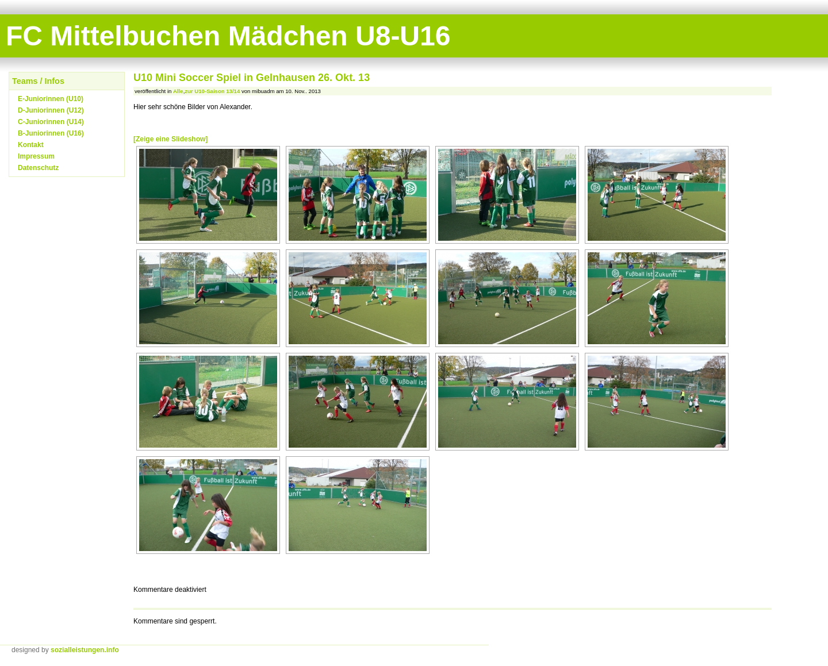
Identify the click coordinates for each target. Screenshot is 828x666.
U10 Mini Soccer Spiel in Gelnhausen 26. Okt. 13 (251, 77)
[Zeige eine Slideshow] (170, 139)
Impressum (36, 156)
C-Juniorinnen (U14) (51, 122)
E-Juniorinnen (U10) (50, 99)
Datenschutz (38, 168)
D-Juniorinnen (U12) (51, 110)
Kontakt (31, 145)
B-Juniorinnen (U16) (51, 133)
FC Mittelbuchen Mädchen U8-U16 (228, 36)
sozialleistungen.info (85, 650)
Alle (178, 91)
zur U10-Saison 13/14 (212, 91)
